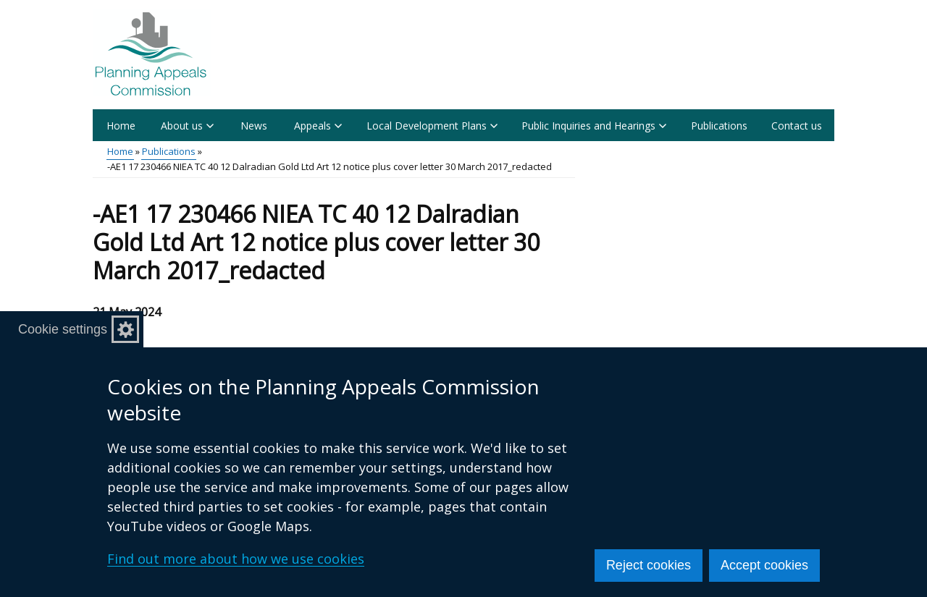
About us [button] (187, 125)
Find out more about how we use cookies (235, 558)
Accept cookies (764, 565)
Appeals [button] (318, 125)
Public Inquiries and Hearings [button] (593, 125)
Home (120, 125)
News (253, 125)
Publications (719, 125)
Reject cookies (648, 565)
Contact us (796, 125)
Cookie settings (62, 329)
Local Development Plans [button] (432, 125)
